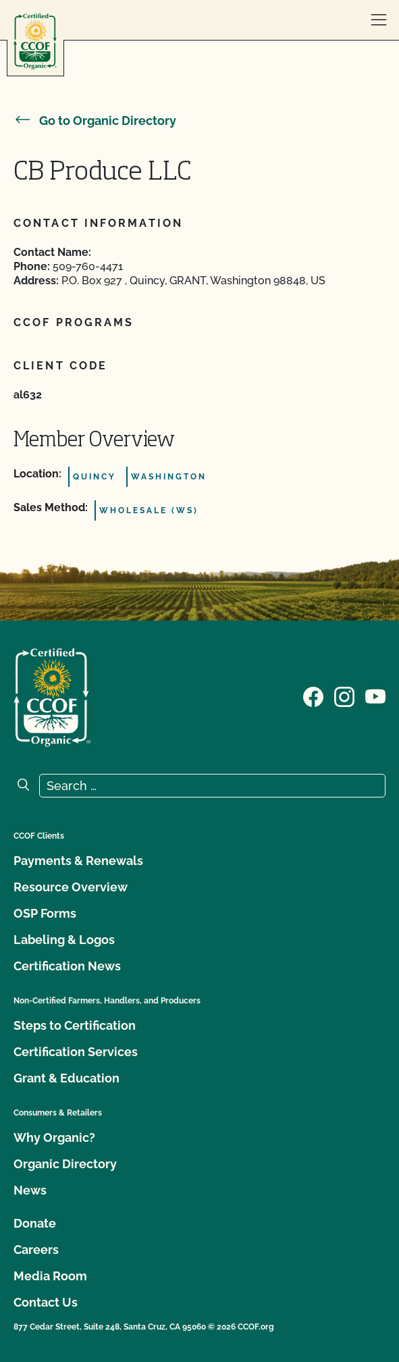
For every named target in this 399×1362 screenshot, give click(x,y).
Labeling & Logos (64, 940)
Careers (36, 1249)
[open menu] (378, 20)
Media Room (50, 1276)
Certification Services (76, 1052)
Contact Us (46, 1302)
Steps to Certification (75, 1025)
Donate (35, 1223)
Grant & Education (66, 1078)
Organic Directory (65, 1164)
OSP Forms (45, 913)
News (30, 1190)
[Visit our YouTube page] (375, 696)
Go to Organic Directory (95, 120)
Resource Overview (71, 887)
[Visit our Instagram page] (344, 696)
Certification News (67, 966)
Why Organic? (54, 1137)
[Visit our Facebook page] (313, 696)
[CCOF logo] (35, 41)
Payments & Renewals (78, 861)
